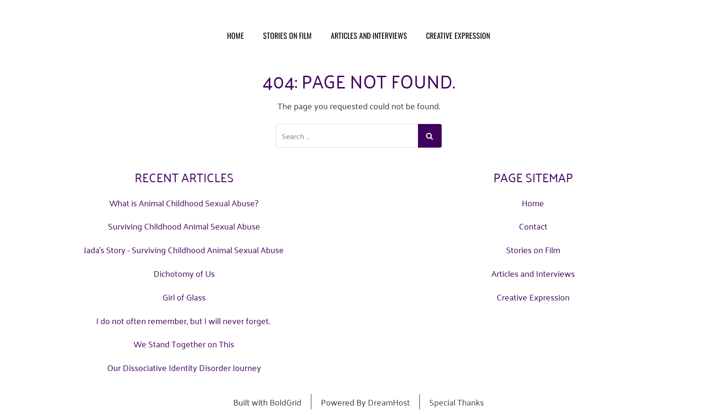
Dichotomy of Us (184, 273)
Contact (533, 225)
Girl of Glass (184, 296)
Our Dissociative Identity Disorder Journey (184, 367)
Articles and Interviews (369, 35)
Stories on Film (287, 35)
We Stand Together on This (184, 343)
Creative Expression (458, 35)
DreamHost (389, 401)
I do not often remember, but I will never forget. (184, 320)
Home (235, 35)
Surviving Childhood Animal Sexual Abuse (184, 225)
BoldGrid (285, 401)
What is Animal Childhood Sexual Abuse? (183, 202)
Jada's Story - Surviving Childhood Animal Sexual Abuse (184, 249)
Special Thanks (456, 401)
